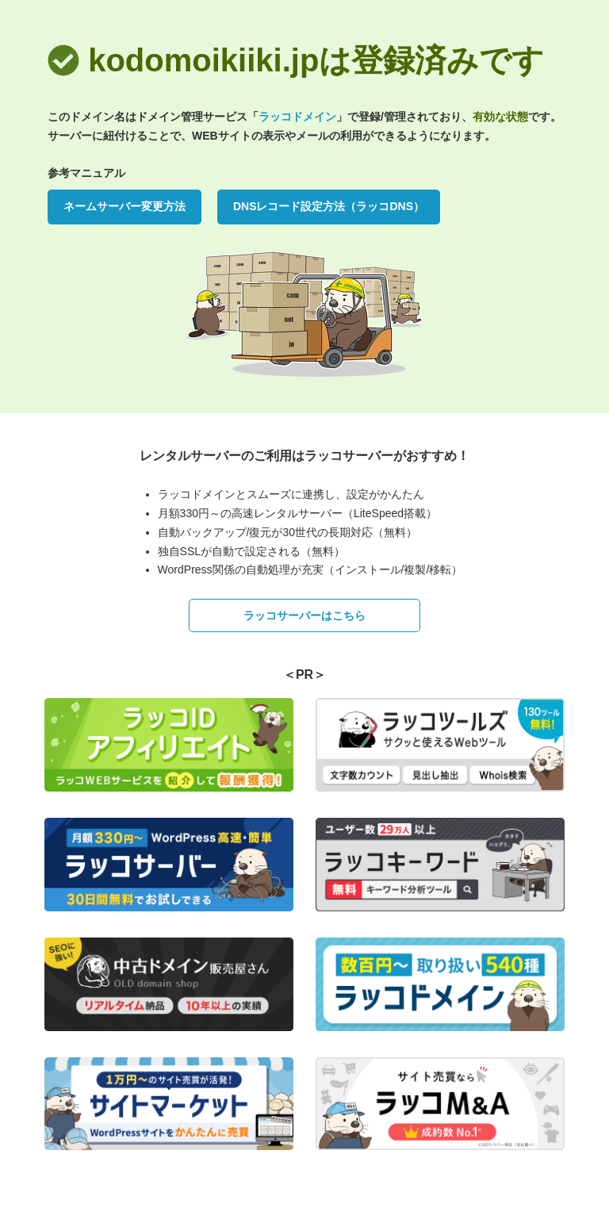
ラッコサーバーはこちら (304, 615)
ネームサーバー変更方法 (124, 206)
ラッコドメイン (297, 116)
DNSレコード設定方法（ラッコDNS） (328, 206)
